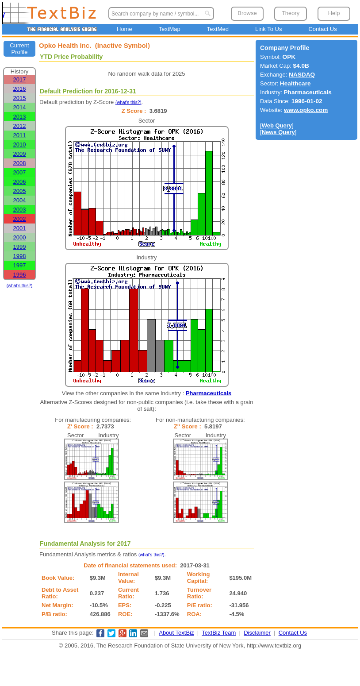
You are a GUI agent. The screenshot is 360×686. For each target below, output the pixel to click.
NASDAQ (302, 74)
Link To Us (268, 29)
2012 (19, 126)
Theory (290, 13)
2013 (19, 116)
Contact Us (322, 29)
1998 (19, 256)
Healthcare (295, 83)
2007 (19, 172)
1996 (19, 274)
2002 (19, 219)
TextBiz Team (219, 632)
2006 (19, 181)
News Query (278, 132)
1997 (19, 265)
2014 (19, 107)
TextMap (169, 29)
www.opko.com (306, 110)
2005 (19, 191)
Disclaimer (257, 632)
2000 (19, 237)
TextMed (218, 29)
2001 (19, 228)
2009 (19, 153)
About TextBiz (176, 632)
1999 (19, 246)
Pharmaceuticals (208, 393)
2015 (19, 98)
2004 (19, 200)
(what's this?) (20, 285)
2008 (19, 163)
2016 (19, 88)
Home (124, 29)
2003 (19, 209)
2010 (19, 144)
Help (334, 13)
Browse (247, 13)
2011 (19, 135)
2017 (19, 79)
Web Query (277, 125)
